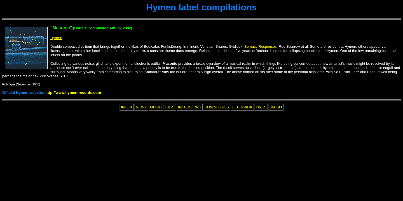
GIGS (170, 107)
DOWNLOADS (217, 107)
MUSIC (156, 107)
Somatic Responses (260, 46)
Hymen (56, 38)
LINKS (261, 107)
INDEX (126, 107)
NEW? (141, 107)
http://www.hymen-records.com (73, 92)
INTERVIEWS (189, 107)
